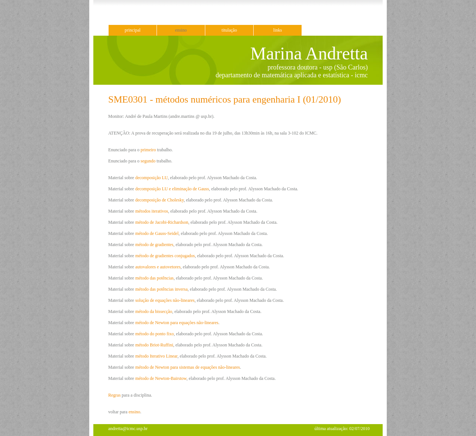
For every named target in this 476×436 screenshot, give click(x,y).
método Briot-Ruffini (154, 345)
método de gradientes (154, 244)
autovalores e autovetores (158, 266)
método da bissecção (153, 311)
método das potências (154, 278)
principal (133, 30)
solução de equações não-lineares (165, 300)
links (277, 30)
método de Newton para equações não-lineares (177, 322)
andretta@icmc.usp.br (128, 428)
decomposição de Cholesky (159, 200)
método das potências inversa (161, 289)
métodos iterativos (151, 211)
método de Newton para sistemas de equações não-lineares (187, 367)
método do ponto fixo (154, 333)
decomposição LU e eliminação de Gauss (172, 188)
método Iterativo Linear (156, 356)
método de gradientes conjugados (165, 255)
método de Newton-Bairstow (161, 378)
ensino (181, 30)
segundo (148, 161)
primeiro (148, 149)
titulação (229, 30)
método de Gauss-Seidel (157, 233)
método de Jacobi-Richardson (162, 222)
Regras (114, 395)
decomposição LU (151, 177)
